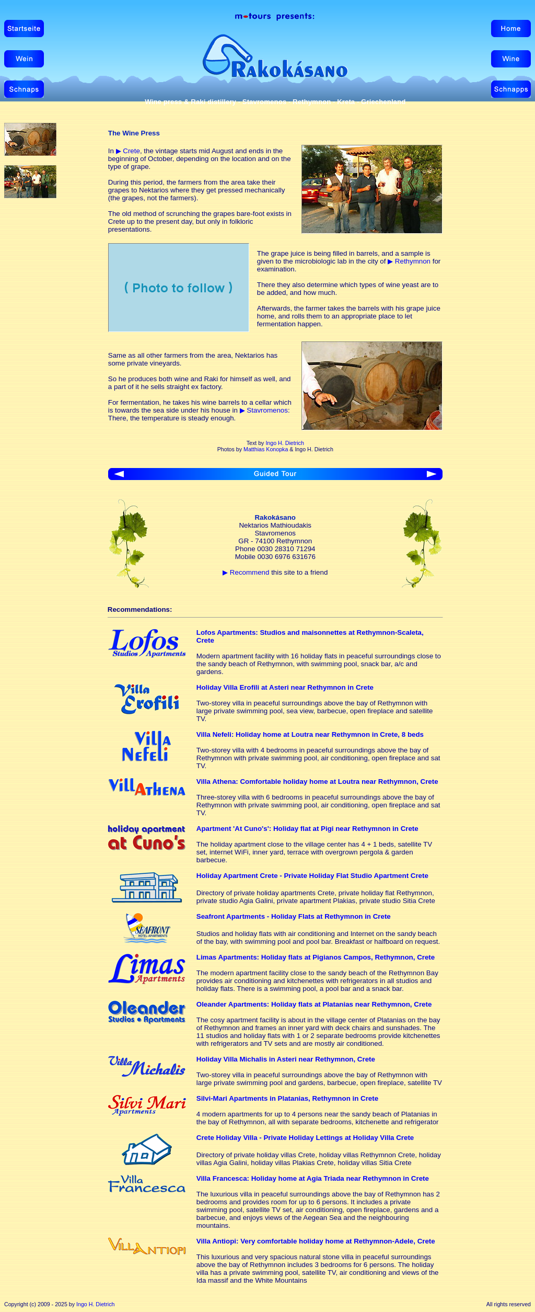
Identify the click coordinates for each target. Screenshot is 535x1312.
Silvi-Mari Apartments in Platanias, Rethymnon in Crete (287, 1098)
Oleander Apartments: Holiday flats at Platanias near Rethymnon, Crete (314, 1004)
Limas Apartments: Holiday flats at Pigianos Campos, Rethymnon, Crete (315, 957)
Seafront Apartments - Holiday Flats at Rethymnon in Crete (293, 916)
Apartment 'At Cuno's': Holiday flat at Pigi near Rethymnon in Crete (307, 828)
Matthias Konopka (265, 449)
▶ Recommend (246, 572)
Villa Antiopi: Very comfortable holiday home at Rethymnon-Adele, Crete (315, 1241)
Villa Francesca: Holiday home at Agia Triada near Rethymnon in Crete (312, 1178)
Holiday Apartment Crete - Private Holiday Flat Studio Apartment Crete (312, 876)
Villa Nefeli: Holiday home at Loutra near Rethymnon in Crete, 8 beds (310, 734)
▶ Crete (128, 151)
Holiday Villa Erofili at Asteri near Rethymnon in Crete (285, 687)
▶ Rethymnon (409, 261)
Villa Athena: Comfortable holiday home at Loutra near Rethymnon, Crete (317, 781)
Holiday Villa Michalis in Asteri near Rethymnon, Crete (285, 1059)
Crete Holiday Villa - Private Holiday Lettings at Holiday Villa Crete (305, 1138)
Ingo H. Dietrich (284, 443)
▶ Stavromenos (264, 410)
